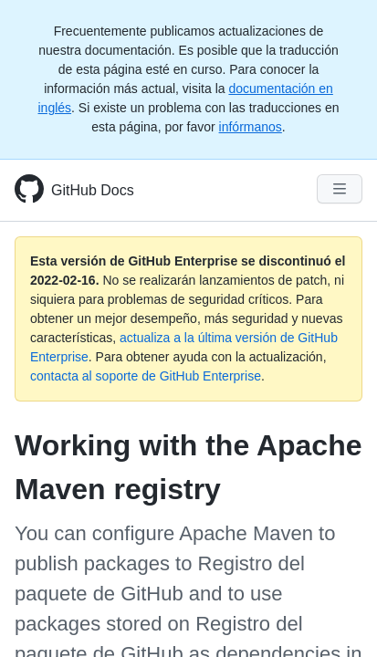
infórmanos (250, 127)
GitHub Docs (92, 190)
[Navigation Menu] (339, 188)
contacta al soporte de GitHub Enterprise (145, 376)
